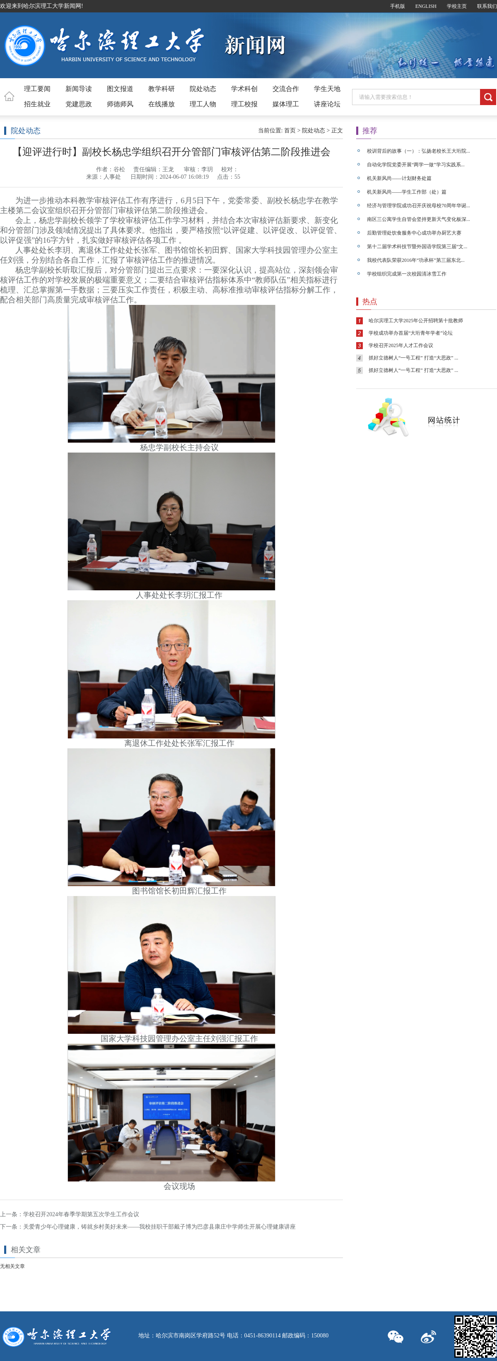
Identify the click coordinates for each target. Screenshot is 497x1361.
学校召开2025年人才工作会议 (401, 345)
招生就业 (37, 104)
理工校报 (244, 104)
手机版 (397, 6)
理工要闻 (37, 88)
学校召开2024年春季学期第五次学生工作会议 (81, 1214)
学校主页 (457, 6)
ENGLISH (426, 6)
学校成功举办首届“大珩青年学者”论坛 (411, 333)
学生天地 (327, 88)
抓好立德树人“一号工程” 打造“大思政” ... (413, 358)
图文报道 (120, 88)
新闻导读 (78, 88)
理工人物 (203, 104)
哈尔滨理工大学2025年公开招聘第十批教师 (416, 320)
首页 (290, 130)
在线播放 (161, 104)
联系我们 (487, 6)
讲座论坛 (327, 104)
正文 (337, 130)
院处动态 (203, 88)
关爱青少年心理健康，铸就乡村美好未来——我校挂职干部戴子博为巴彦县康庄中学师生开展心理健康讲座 (159, 1227)
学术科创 (244, 88)
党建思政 (78, 104)
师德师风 (120, 104)
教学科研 (161, 88)
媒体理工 (286, 104)
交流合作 (286, 88)
